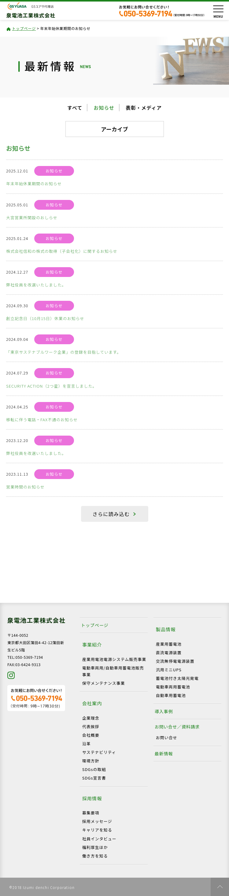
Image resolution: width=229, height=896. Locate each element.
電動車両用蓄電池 (173, 687)
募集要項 (90, 813)
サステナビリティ (99, 752)
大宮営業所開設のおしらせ (31, 217)
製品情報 (166, 629)
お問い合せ (166, 737)
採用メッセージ (97, 821)
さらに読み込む (111, 514)
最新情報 (164, 753)
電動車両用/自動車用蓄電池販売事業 (113, 671)
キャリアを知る (97, 830)
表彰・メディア (144, 107)
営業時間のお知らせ (25, 487)
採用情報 (92, 798)
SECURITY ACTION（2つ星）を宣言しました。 (51, 386)
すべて (74, 107)
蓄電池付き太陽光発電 (177, 678)
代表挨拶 (90, 726)
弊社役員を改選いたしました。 (36, 285)
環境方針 (90, 761)
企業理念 (90, 718)
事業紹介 (92, 644)
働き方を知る (95, 856)
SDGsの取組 (94, 769)
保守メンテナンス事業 (103, 683)
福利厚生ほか (95, 847)
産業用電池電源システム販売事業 (114, 659)
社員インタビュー (99, 839)
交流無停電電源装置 (175, 661)
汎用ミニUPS (169, 670)
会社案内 (92, 703)
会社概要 (90, 735)
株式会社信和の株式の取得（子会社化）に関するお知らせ (61, 251)
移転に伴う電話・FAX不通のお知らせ (42, 419)
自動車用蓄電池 (171, 695)
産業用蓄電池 (169, 644)
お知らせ (104, 107)
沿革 (86, 744)
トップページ (24, 28)
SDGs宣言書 (94, 778)
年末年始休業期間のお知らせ (34, 183)
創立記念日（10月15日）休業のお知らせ (45, 318)
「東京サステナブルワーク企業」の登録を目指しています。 (63, 352)
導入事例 (164, 711)
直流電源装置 (169, 652)
